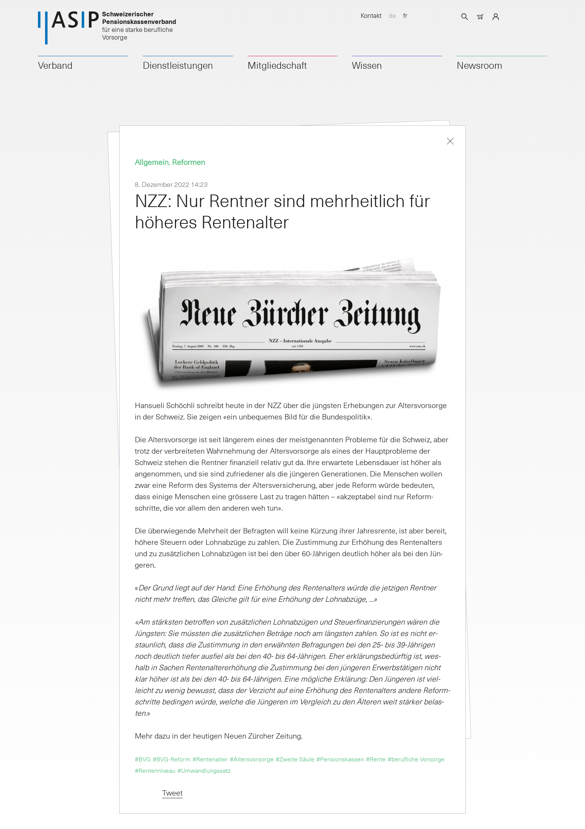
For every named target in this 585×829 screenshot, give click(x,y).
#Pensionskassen (340, 758)
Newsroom (479, 65)
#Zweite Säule (295, 758)
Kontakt (371, 15)
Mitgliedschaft (277, 65)
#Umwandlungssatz (203, 770)
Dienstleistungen (178, 65)
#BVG (143, 758)
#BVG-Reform (172, 758)
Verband (55, 65)
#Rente (376, 758)
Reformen (188, 162)
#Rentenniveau (155, 770)
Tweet (172, 792)
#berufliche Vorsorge (416, 758)
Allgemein (152, 162)
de (392, 15)
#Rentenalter (210, 758)
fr (405, 15)
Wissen (367, 65)
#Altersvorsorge (252, 758)
